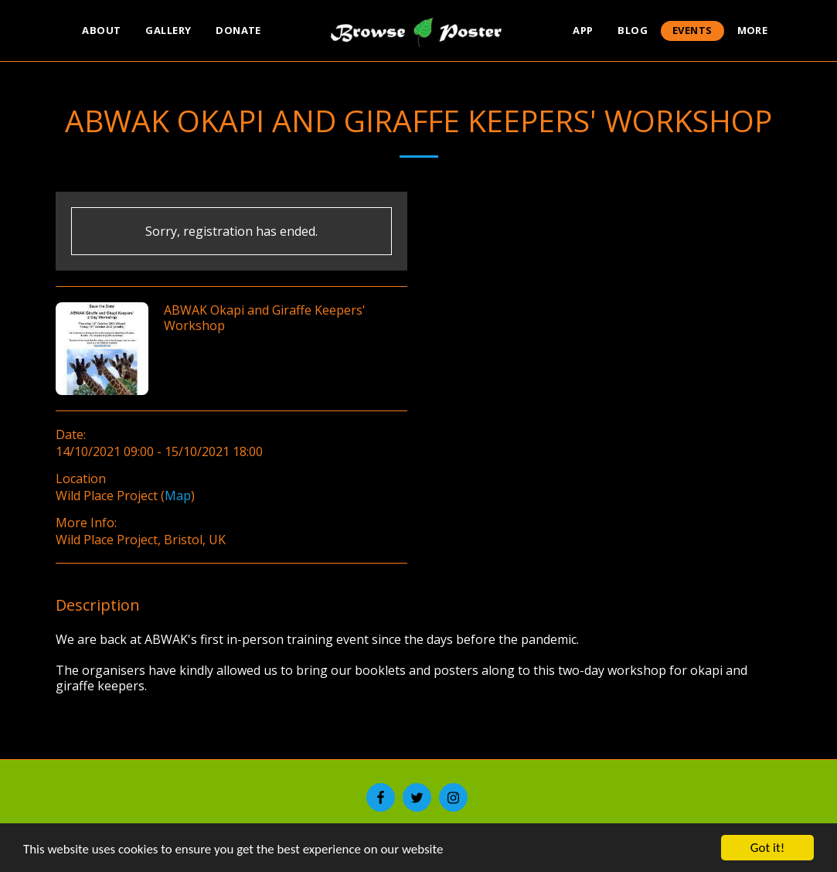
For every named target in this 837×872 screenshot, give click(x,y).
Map (178, 495)
